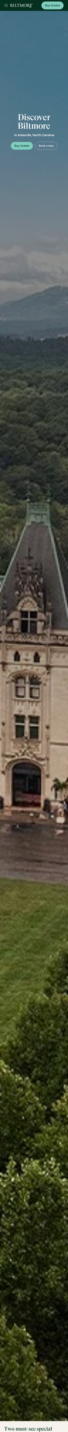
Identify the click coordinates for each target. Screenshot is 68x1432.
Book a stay (46, 145)
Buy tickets (52, 5)
